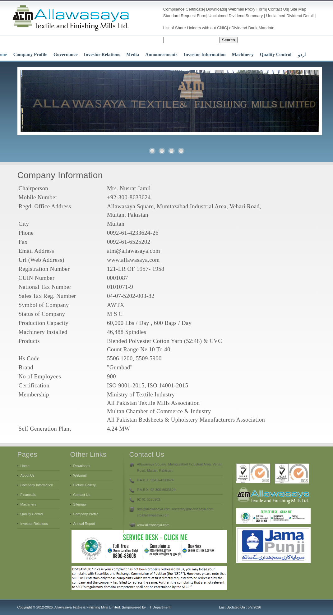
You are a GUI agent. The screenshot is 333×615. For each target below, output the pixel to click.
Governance (65, 54)
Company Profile (30, 54)
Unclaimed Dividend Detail (289, 15)
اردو (302, 54)
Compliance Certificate (183, 9)
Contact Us (278, 9)
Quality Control (276, 54)
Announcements (161, 54)
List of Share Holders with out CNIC (195, 27)
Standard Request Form (184, 15)
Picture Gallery (84, 485)
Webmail (236, 9)
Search (228, 40)
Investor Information (205, 54)
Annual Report (84, 523)
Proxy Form (255, 9)
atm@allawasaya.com (133, 250)
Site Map (298, 9)
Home (25, 466)
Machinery (243, 54)
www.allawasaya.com (153, 525)
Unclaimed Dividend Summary (236, 15)
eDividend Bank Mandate (251, 27)
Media (132, 54)
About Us (28, 475)
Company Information (37, 485)
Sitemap (79, 504)
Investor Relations (102, 54)
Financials (28, 495)
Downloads (216, 9)
